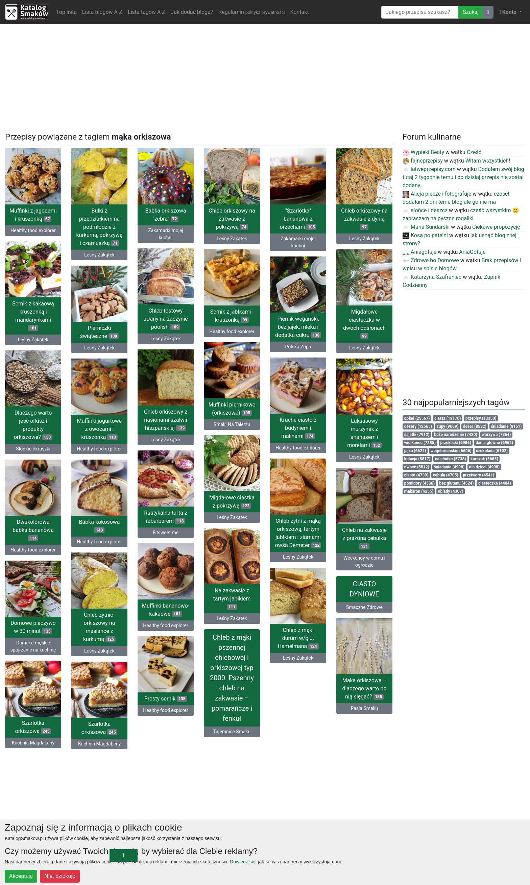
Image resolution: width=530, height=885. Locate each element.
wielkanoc (420, 442)
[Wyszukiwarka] (420, 12)
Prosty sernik (165, 698)
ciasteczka (494, 483)
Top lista (66, 12)
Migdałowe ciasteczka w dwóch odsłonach (364, 324)
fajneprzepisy (423, 160)
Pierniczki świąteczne (99, 332)
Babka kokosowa (99, 526)
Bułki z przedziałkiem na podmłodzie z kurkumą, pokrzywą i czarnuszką (99, 226)
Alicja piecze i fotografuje (437, 194)
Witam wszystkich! (487, 160)
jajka (415, 450)
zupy (448, 426)
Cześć (474, 152)
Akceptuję (21, 876)
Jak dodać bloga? (192, 12)
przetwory (478, 475)
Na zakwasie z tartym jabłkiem (232, 598)
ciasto (416, 475)
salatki (417, 434)
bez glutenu (456, 483)
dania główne (494, 442)
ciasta (447, 418)
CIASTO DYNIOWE (364, 589)
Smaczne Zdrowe (364, 607)
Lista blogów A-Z (102, 12)
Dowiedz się (242, 861)
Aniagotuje (419, 252)
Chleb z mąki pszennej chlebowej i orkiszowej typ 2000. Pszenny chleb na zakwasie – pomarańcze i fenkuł (232, 677)
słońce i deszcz (425, 210)
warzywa (496, 434)
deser (474, 426)
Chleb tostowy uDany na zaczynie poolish (165, 319)
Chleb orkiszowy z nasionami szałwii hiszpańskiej (165, 420)
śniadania (449, 467)
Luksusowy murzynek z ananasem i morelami (364, 433)
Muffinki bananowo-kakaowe (165, 610)
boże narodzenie (455, 434)
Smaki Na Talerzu (232, 424)
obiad (417, 418)
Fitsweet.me (165, 532)
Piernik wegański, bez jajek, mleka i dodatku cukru (298, 327)
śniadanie (506, 426)
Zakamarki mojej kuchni (165, 234)
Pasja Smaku (364, 708)
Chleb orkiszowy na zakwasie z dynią (364, 218)
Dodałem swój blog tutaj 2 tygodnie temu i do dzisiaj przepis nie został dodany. (463, 177)
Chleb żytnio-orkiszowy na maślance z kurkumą (99, 627)
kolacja (417, 459)
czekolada (492, 450)
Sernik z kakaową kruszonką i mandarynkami (33, 315)
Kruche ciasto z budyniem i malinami (298, 428)
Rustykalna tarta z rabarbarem (165, 517)
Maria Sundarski (426, 227)
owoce (416, 467)
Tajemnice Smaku (232, 731)
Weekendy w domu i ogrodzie (364, 561)
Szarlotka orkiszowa (33, 727)
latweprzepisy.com (429, 169)
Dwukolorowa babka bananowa (33, 530)
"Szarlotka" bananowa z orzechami (298, 218)
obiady (450, 491)
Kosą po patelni (425, 235)
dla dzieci (484, 467)
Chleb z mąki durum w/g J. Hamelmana (298, 638)
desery (418, 426)
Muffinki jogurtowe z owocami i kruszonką (99, 429)
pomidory (419, 483)
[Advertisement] (265, 76)
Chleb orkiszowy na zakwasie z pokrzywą (232, 218)
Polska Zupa (298, 346)
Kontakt (299, 12)
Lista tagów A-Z (146, 12)
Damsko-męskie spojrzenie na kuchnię (33, 646)
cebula (445, 475)
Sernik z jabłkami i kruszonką (232, 316)
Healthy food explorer (32, 230)
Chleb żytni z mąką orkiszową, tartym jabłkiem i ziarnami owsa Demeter (298, 533)
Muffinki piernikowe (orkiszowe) (232, 408)
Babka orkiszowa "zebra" (165, 214)
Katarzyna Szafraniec (432, 277)
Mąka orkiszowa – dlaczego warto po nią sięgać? (364, 688)
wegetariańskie (451, 450)
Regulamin (251, 12)
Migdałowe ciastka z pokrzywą (232, 501)
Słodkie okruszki (33, 448)
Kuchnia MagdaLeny (33, 742)
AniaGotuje (472, 252)
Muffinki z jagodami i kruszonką (32, 214)
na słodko (450, 459)
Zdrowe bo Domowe (431, 260)
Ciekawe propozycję (496, 227)
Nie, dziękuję (59, 876)
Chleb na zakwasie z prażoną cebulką (364, 538)
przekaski (455, 442)
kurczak (484, 459)
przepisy (481, 418)
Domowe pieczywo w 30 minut (33, 627)
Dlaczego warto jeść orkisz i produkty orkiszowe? (33, 425)
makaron (418, 491)
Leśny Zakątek (99, 254)
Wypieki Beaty (423, 152)
